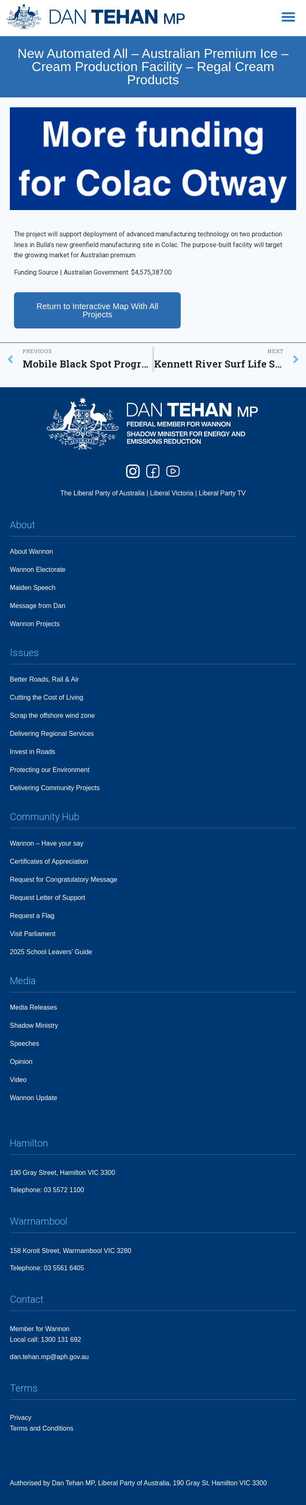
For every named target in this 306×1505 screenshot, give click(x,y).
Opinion (21, 1061)
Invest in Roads (32, 751)
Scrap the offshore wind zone (52, 715)
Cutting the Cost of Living (46, 697)
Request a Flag (32, 915)
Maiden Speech (32, 587)
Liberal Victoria (171, 493)
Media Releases (33, 1007)
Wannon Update (33, 1097)
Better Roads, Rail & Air (44, 679)
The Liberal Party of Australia (103, 493)
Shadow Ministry (34, 1025)
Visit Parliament (32, 933)
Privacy (20, 1417)
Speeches (24, 1043)
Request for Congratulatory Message (63, 879)
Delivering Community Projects (55, 787)
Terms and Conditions (42, 1428)
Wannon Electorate (37, 569)
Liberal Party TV (222, 493)
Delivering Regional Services (52, 733)
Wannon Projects (35, 623)
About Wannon (31, 551)
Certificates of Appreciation (49, 861)
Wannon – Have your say (46, 843)
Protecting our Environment (50, 769)
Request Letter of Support (47, 897)
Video (18, 1079)
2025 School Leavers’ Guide (51, 951)
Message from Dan (37, 605)
